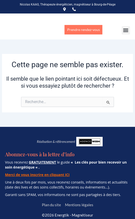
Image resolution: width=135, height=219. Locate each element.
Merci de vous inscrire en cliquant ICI (37, 174)
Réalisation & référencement (56, 142)
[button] (126, 30)
